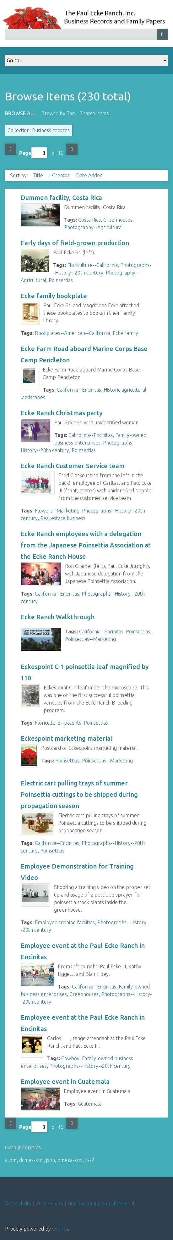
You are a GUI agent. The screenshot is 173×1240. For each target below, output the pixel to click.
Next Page (72, 149)
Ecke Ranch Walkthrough (58, 616)
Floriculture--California (92, 265)
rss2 (90, 1160)
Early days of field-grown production (75, 242)
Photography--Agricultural (93, 227)
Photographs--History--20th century (90, 1066)
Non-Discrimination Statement (101, 1203)
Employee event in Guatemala (65, 1081)
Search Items (94, 113)
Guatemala (89, 1104)
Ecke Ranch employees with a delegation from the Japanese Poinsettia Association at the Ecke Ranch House (86, 545)
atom (11, 1160)
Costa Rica (89, 220)
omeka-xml (70, 1160)
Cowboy (70, 1058)
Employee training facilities (65, 922)
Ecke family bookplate (54, 295)
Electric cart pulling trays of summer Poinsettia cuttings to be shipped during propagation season (79, 794)
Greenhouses (117, 220)
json (50, 1160)
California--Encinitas (79, 390)
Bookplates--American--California (72, 333)
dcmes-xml (31, 1160)
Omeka (60, 1229)
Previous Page (10, 149)
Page (33, 152)
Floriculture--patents (58, 723)
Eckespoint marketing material (66, 738)
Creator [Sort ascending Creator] (61, 175)
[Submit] (162, 34)
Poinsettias (61, 280)
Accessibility (18, 1203)
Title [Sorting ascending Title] (38, 175)
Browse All (20, 113)
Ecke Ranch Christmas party (61, 412)
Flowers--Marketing (57, 510)
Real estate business (62, 518)
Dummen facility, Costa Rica (61, 197)
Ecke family (125, 333)
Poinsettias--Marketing (90, 639)
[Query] (86, 34)
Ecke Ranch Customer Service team (73, 465)
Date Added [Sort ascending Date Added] (89, 175)
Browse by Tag (58, 113)
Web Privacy (49, 1203)
